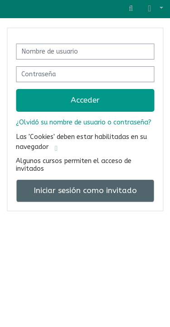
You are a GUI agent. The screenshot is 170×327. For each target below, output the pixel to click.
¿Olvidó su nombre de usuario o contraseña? (83, 122)
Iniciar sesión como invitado (85, 190)
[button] (154, 9)
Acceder (85, 100)
